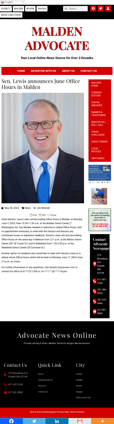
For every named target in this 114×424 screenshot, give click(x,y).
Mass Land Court (11, 15)
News (28, 208)
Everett (6, 8)
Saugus (42, 8)
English (7, 2)
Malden (18, 8)
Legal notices (96, 150)
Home (21, 70)
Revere (30, 8)
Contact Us (89, 70)
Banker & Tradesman (98, 114)
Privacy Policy (63, 412)
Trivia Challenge (98, 133)
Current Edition (96, 94)
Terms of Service (77, 412)
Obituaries (97, 158)
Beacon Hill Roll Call (98, 123)
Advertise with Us (43, 70)
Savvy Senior (99, 141)
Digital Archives (96, 104)
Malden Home (96, 84)
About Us (68, 70)
